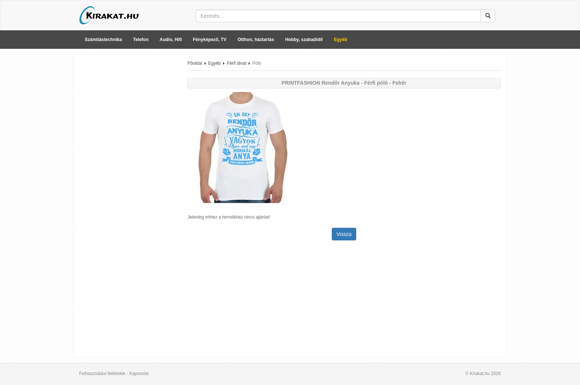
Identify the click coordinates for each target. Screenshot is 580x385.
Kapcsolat (139, 373)
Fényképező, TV (210, 39)
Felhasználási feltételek (102, 373)
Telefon (141, 39)
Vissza (344, 234)
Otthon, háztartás (255, 39)
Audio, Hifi (171, 39)
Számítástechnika (103, 39)
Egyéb (340, 39)
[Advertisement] (128, 171)
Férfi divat (236, 63)
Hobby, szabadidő (304, 39)
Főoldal (195, 63)
